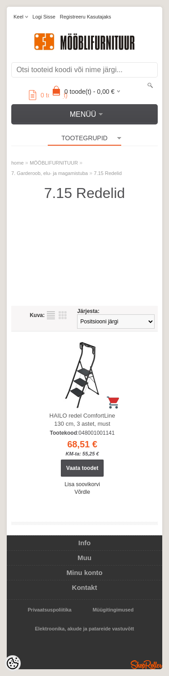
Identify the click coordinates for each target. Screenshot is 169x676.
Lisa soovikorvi (82, 484)
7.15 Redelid (108, 173)
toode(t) (48, 95)
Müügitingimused (112, 609)
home (17, 163)
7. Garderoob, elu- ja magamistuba (49, 173)
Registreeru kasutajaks (85, 16)
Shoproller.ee (146, 664)
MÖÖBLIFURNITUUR (54, 163)
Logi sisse (43, 16)
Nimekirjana (51, 315)
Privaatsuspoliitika (50, 609)
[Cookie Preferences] (13, 663)
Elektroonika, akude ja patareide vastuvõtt (84, 628)
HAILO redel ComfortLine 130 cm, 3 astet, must (82, 419)
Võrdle (82, 492)
